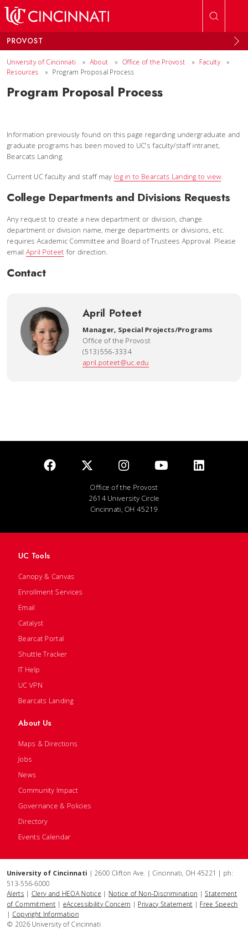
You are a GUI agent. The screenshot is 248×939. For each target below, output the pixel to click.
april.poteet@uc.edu (116, 362)
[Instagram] (124, 465)
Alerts (15, 893)
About (99, 62)
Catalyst (30, 622)
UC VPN (30, 685)
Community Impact (48, 790)
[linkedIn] (199, 465)
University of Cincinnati (41, 62)
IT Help (29, 669)
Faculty (209, 62)
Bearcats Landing (45, 700)
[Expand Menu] (237, 41)
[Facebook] (50, 465)
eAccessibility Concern (97, 904)
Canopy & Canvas (46, 576)
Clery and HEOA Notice (66, 893)
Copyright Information (45, 914)
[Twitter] (87, 465)
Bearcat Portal (41, 638)
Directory (33, 821)
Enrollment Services (50, 591)
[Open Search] (213, 16)
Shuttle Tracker (42, 653)
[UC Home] (57, 16)
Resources (23, 72)
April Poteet (45, 251)
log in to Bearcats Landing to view (167, 176)
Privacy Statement (165, 904)
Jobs (25, 759)
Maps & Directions (48, 743)
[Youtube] (161, 465)
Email (26, 607)
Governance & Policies (54, 805)
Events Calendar (44, 836)
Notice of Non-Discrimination (152, 893)
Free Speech (219, 904)
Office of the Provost (153, 62)
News (27, 774)
